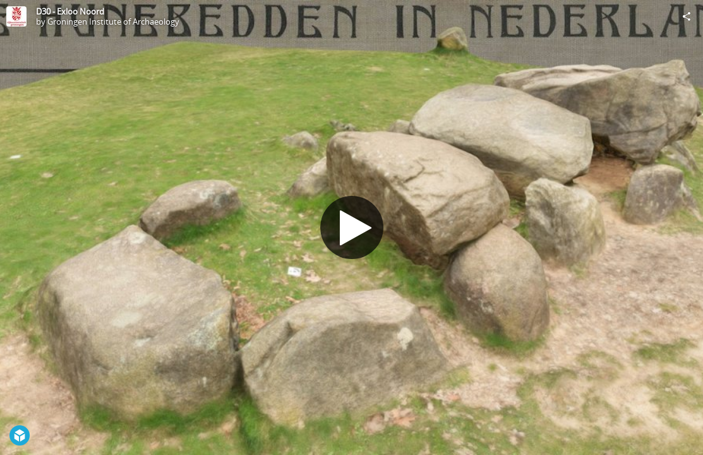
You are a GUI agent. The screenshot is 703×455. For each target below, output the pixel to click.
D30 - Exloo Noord (70, 11)
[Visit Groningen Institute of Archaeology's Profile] (16, 16)
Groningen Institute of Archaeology (113, 21)
